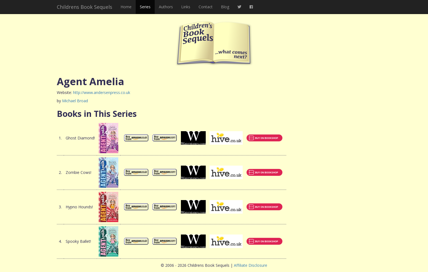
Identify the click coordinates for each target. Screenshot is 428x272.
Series (145, 6)
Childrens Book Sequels (84, 7)
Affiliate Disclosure (250, 265)
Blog (225, 6)
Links (185, 6)
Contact (206, 6)
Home (126, 6)
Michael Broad (75, 100)
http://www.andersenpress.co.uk (101, 92)
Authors (166, 6)
